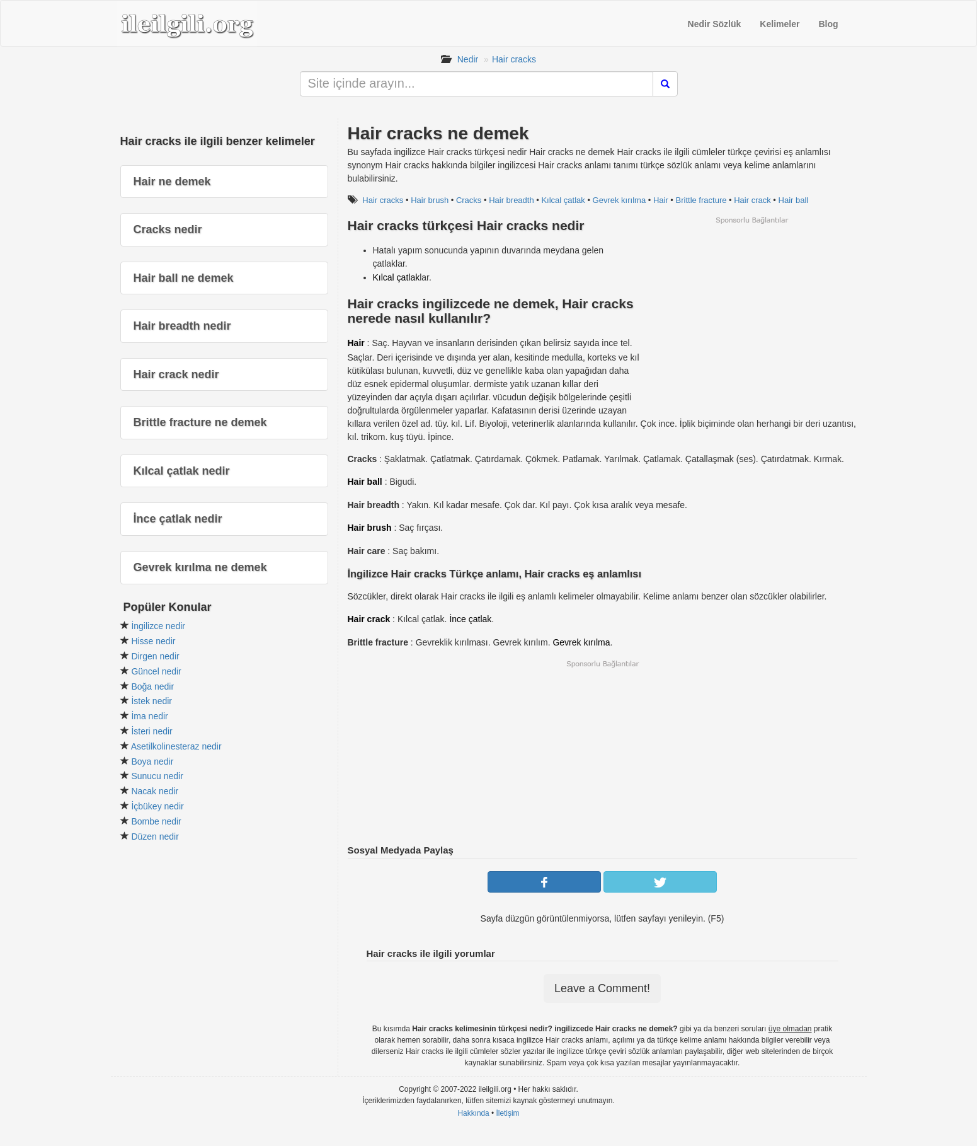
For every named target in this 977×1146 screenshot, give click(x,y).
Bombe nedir (156, 821)
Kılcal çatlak (563, 200)
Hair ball (794, 200)
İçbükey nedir (157, 806)
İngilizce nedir (158, 626)
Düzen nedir (155, 836)
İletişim (508, 1113)
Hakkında (473, 1113)
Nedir (467, 59)
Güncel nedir (156, 671)
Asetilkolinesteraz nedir (176, 746)
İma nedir (149, 716)
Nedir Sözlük (714, 24)
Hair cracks (514, 59)
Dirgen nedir (155, 656)
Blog (828, 24)
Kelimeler (779, 24)
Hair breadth (511, 200)
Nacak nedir (154, 791)
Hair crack (752, 200)
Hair (660, 200)
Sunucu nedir (157, 776)
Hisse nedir (153, 641)
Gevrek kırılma (619, 200)
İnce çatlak (470, 619)
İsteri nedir (151, 731)
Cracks (468, 200)
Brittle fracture (701, 200)
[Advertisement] (751, 313)
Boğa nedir (152, 686)
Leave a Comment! (602, 988)
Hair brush (430, 200)
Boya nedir (152, 761)
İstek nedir (151, 701)
